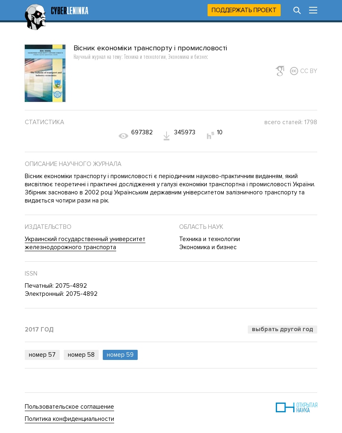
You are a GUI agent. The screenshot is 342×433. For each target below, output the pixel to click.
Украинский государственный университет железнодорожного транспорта (85, 243)
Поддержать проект (244, 10)
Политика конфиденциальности (69, 418)
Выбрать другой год (282, 329)
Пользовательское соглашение (69, 406)
